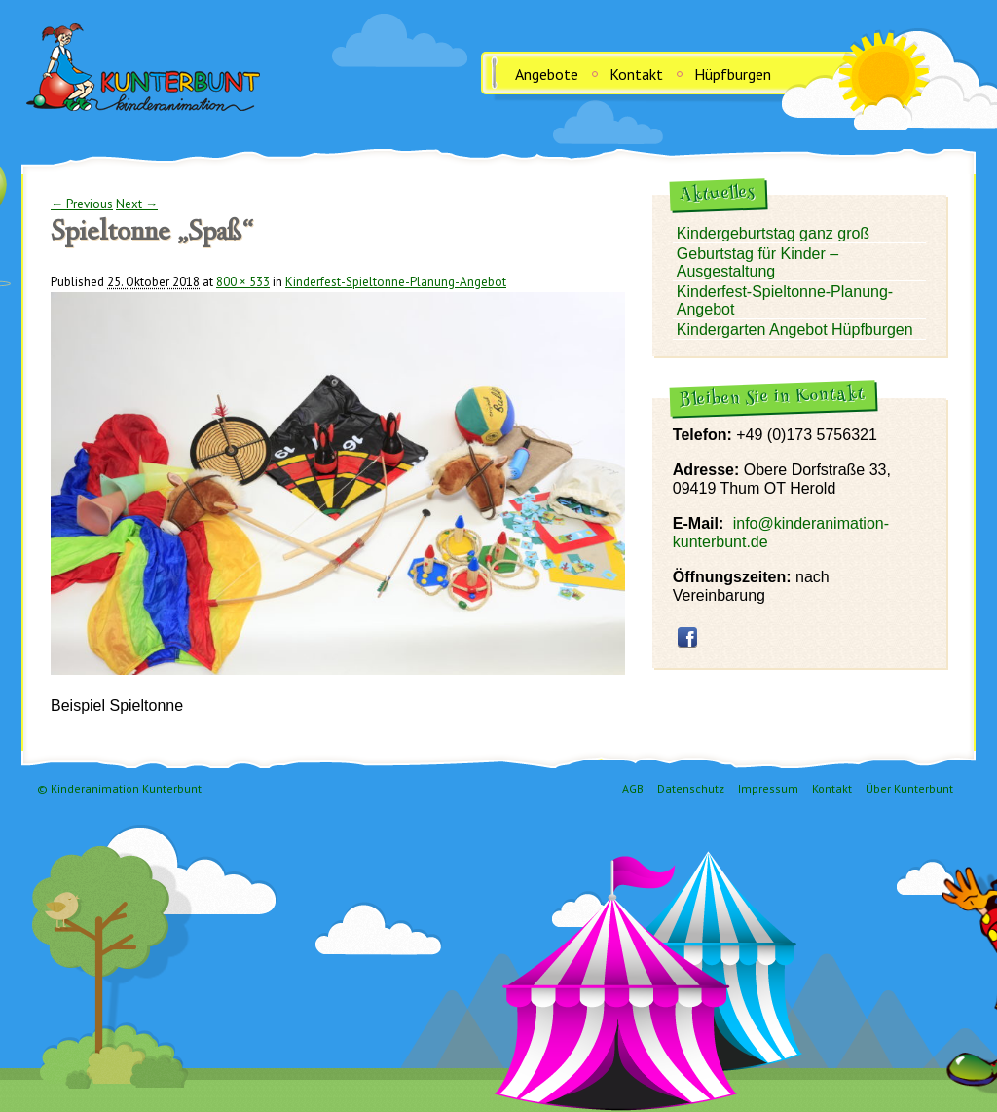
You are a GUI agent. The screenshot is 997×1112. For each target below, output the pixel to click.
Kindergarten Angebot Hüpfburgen (795, 329)
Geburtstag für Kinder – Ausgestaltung (757, 262)
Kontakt (636, 74)
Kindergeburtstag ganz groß (773, 233)
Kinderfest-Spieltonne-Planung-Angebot (395, 282)
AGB (633, 788)
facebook (687, 637)
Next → (137, 204)
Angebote (546, 74)
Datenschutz (690, 788)
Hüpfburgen (732, 74)
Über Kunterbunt (909, 788)
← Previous (82, 204)
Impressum (768, 788)
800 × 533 (243, 282)
